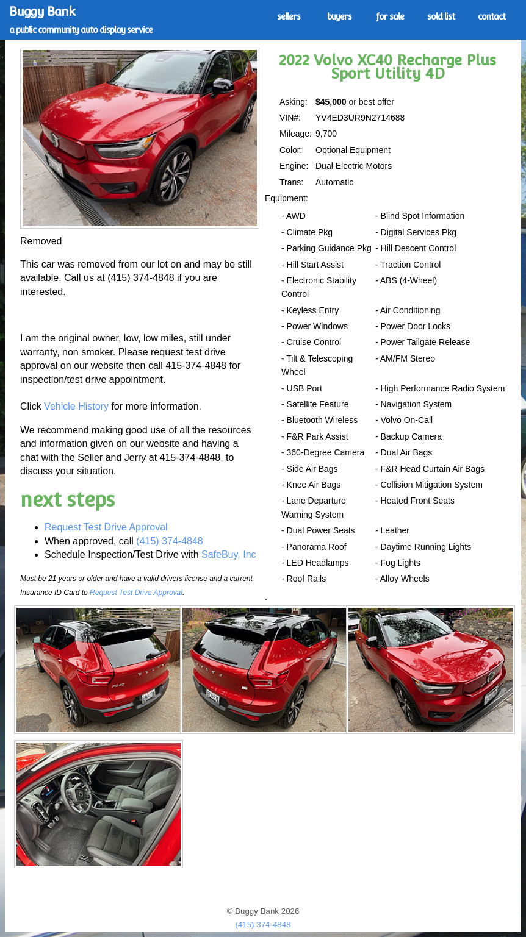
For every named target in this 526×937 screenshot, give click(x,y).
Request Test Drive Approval (106, 527)
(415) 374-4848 (169, 541)
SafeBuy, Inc (228, 554)
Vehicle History (76, 406)
